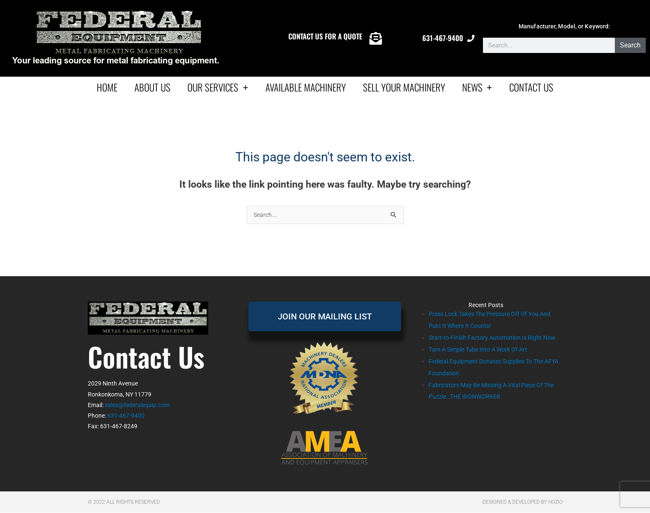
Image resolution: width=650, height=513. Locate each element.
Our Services (217, 87)
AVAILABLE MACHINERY (305, 87)
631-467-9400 (442, 38)
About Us (152, 87)
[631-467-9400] (470, 38)
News (477, 87)
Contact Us (531, 87)
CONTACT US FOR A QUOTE (325, 36)
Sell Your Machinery (404, 87)
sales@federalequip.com (137, 405)
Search (630, 45)
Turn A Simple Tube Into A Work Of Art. (483, 362)
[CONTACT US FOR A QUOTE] (375, 38)
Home (107, 87)
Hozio (555, 502)
